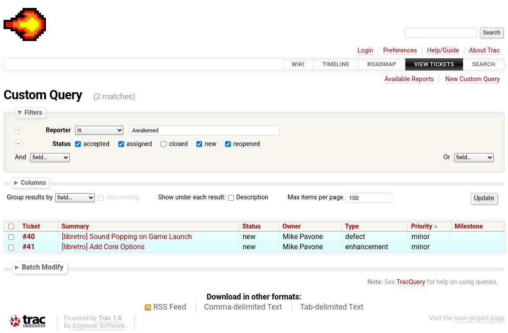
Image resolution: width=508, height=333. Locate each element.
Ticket (31, 226)
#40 (29, 236)
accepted (96, 144)
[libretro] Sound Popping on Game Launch (127, 236)
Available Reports (409, 79)
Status (62, 144)
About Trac (484, 50)
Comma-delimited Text (243, 307)
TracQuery (410, 282)
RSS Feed (170, 307)
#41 (29, 247)
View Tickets (434, 64)
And (20, 157)
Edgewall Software (98, 325)
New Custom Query (472, 79)
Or (447, 157)
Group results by (30, 197)
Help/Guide (443, 50)
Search (483, 64)
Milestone (469, 226)
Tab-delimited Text (332, 307)
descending (122, 197)
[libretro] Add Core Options (103, 247)
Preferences (400, 50)
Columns (33, 182)
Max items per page (315, 197)
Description (248, 197)
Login (365, 50)
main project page (479, 318)
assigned (139, 144)
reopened (246, 144)
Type (352, 226)
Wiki (298, 64)
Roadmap (381, 64)
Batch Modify (43, 267)
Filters (33, 112)
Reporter (58, 130)
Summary (75, 226)
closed (178, 144)
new (210, 144)
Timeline (336, 64)
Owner (291, 226)
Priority (421, 226)
